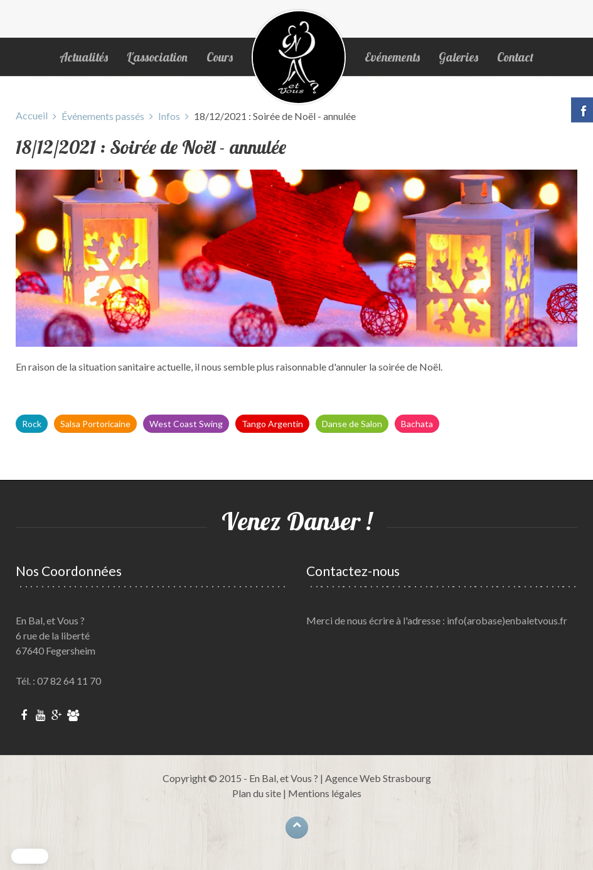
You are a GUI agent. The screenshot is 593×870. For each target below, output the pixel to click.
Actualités (84, 57)
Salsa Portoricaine (95, 423)
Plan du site (256, 793)
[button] (29, 856)
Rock (31, 423)
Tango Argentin (272, 423)
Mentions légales (324, 793)
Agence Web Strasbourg (378, 778)
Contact (515, 57)
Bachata (417, 423)
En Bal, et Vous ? (283, 778)
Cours (219, 57)
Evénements (392, 57)
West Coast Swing (186, 423)
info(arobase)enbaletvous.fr (507, 620)
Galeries (458, 57)
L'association (157, 57)
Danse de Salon (352, 423)
